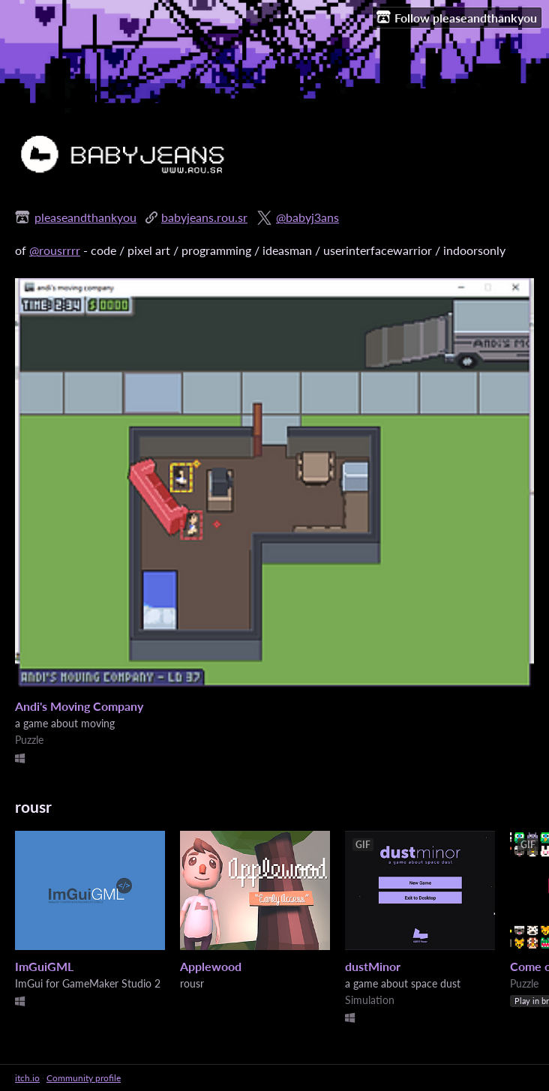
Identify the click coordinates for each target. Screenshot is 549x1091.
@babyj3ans (307, 217)
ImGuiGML (44, 966)
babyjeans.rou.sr (204, 217)
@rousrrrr (54, 250)
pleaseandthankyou (85, 217)
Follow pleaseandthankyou (456, 17)
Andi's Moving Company (79, 706)
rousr (33, 806)
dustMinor (372, 966)
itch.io (27, 1078)
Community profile (83, 1078)
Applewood (211, 966)
